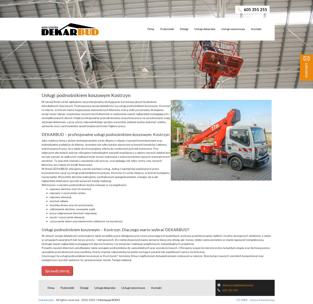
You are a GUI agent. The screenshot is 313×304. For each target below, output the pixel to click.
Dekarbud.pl (46, 300)
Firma (151, 29)
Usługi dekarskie (204, 29)
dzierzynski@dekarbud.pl (234, 285)
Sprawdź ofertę (57, 271)
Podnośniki (167, 29)
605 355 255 (252, 9)
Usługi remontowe (233, 29)
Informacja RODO (108, 300)
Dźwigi (184, 29)
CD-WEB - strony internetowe (255, 300)
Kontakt (256, 29)
